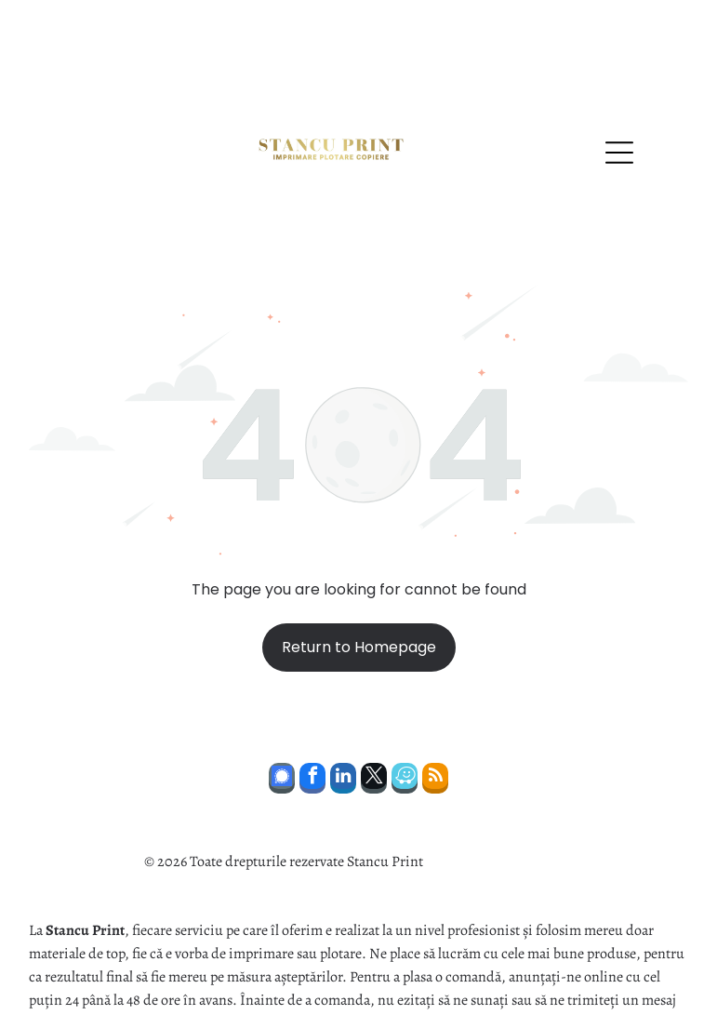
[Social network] (282, 717)
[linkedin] (343, 717)
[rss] (435, 717)
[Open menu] (619, 89)
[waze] (405, 717)
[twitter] (374, 717)
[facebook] (312, 717)
